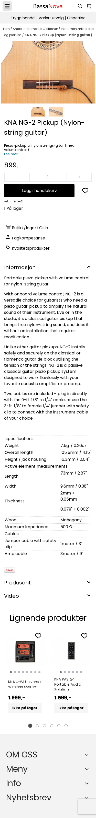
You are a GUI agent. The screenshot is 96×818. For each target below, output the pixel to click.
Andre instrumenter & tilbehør (36, 29)
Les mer (11, 154)
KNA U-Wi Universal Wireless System (24, 684)
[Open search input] (80, 6)
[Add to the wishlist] (38, 636)
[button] (85, 191)
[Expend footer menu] (88, 769)
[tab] (30, 726)
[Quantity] (48, 177)
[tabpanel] (25, 677)
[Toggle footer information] (88, 755)
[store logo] (48, 6)
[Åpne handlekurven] (88, 6)
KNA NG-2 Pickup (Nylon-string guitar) (58, 35)
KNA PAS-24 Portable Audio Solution (67, 684)
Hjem (6, 29)
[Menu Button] (7, 6)
